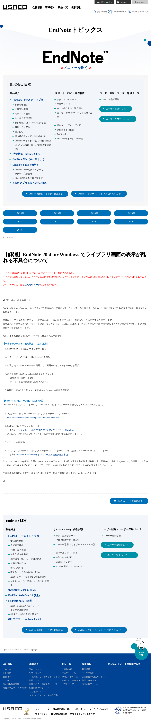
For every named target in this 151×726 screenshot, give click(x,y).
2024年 (94, 213)
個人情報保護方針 (11, 684)
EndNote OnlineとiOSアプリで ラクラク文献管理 (29, 172)
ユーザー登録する (114, 109)
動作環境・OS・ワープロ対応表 (30, 123)
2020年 (94, 221)
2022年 (20, 221)
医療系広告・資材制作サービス (43, 684)
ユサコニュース (42, 709)
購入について (21, 132)
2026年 (20, 213)
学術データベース (70, 677)
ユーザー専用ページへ (117, 119)
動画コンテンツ (36, 680)
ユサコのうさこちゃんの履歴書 (43, 695)
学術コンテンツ (36, 669)
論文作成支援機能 (23, 118)
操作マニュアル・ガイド (69, 125)
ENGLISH (140, 2)
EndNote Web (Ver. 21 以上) (28, 159)
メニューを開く (76, 68)
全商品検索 (67, 669)
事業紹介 (50, 7)
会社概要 (7, 673)
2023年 (131, 213)
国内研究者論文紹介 (62, 709)
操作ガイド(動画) (65, 130)
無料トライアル (22, 127)
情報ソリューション (71, 680)
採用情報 (76, 7)
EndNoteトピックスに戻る (130, 501)
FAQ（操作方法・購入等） (70, 108)
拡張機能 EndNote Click (26, 154)
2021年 (57, 221)
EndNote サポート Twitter (69, 139)
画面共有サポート (65, 104)
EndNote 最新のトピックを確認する (45, 194)
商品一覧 (63, 7)
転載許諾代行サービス (39, 688)
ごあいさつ (8, 669)
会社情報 (37, 7)
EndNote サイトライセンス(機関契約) (33, 141)
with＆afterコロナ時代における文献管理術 (33, 147)
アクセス (7, 680)
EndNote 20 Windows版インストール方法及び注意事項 (42, 454)
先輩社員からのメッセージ (94, 677)
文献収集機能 (21, 105)
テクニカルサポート (67, 99)
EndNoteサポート (117, 12)
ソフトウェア (35, 673)
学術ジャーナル (69, 673)
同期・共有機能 (22, 114)
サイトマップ (41, 714)
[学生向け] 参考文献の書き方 (29, 178)
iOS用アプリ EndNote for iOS (30, 183)
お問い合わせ (100, 12)
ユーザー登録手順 (110, 99)
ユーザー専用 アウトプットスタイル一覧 (76, 115)
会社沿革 (7, 677)
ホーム (6, 650)
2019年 (131, 221)
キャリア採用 (88, 673)
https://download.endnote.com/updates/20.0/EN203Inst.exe (33, 417)
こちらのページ (32, 284)
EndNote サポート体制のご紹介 (124, 664)
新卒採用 (86, 669)
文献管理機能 (21, 109)
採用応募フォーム (90, 684)
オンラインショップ (138, 12)
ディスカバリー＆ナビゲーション (44, 677)
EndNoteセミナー (65, 134)
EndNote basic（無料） (26, 164)
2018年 (20, 230)
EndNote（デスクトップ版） (29, 99)
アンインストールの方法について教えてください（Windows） (46, 430)
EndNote (15, 650)
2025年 (57, 213)
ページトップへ (139, 649)
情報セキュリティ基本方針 (15, 688)
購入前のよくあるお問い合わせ (30, 136)
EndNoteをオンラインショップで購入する (98, 194)
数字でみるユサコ (90, 680)
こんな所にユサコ (37, 691)
